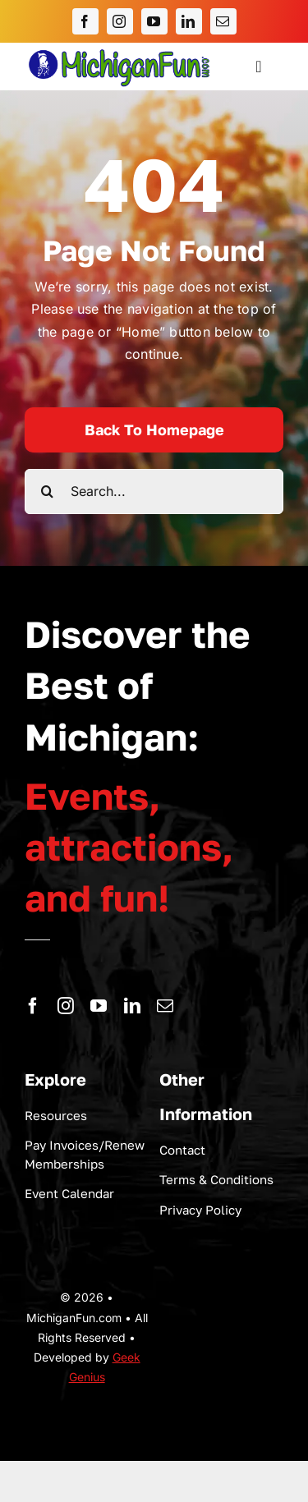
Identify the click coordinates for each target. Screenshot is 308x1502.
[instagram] (120, 21)
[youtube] (154, 21)
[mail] (223, 21)
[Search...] (154, 491)
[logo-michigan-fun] (120, 49)
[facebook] (85, 21)
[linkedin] (189, 21)
